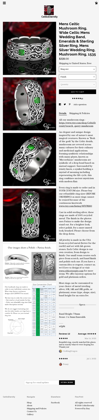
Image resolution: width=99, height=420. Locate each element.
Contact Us (32, 411)
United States (79, 63)
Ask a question (80, 104)
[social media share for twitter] (65, 104)
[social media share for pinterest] (70, 104)
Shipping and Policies (36, 408)
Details (63, 113)
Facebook (55, 403)
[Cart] (96, 3)
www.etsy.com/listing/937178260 (75, 206)
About (29, 405)
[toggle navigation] (4, 3)
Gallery (30, 414)
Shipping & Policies (79, 113)
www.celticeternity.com (71, 271)
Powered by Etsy (82, 408)
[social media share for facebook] (60, 104)
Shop (29, 403)
